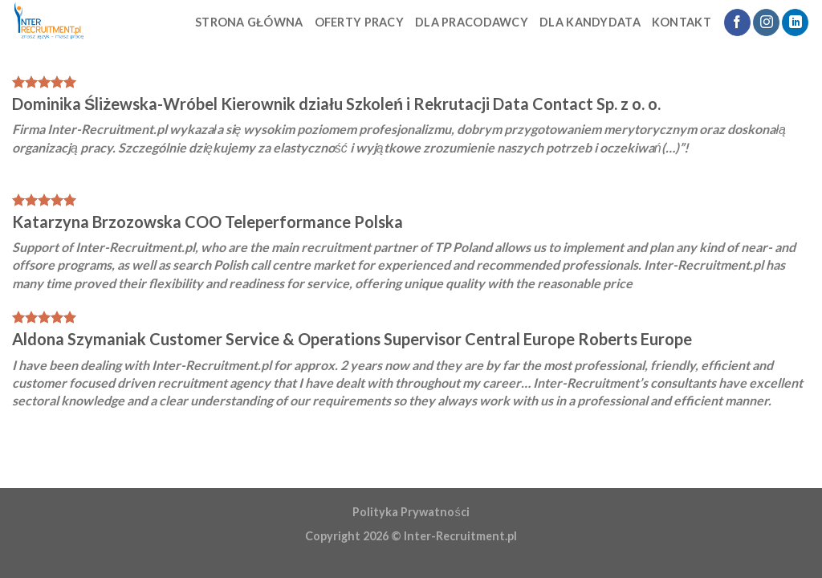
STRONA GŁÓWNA (249, 22)
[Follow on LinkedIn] (795, 22)
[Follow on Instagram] (766, 22)
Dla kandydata (590, 22)
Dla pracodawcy (471, 22)
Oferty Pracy (359, 22)
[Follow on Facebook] (737, 22)
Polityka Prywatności (410, 512)
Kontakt (681, 22)
